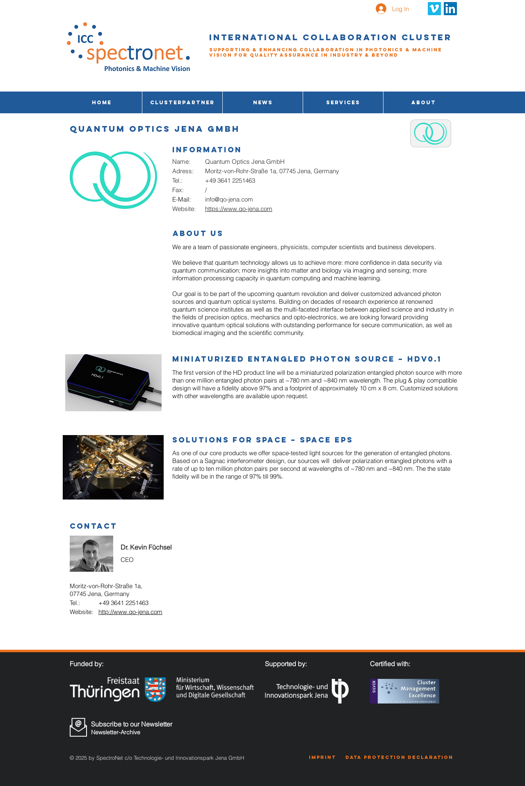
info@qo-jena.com (229, 199)
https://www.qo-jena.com (238, 209)
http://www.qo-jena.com (130, 612)
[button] (343, 102)
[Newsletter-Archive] (134, 732)
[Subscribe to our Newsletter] (134, 724)
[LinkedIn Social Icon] (450, 8)
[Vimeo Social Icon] (434, 8)
